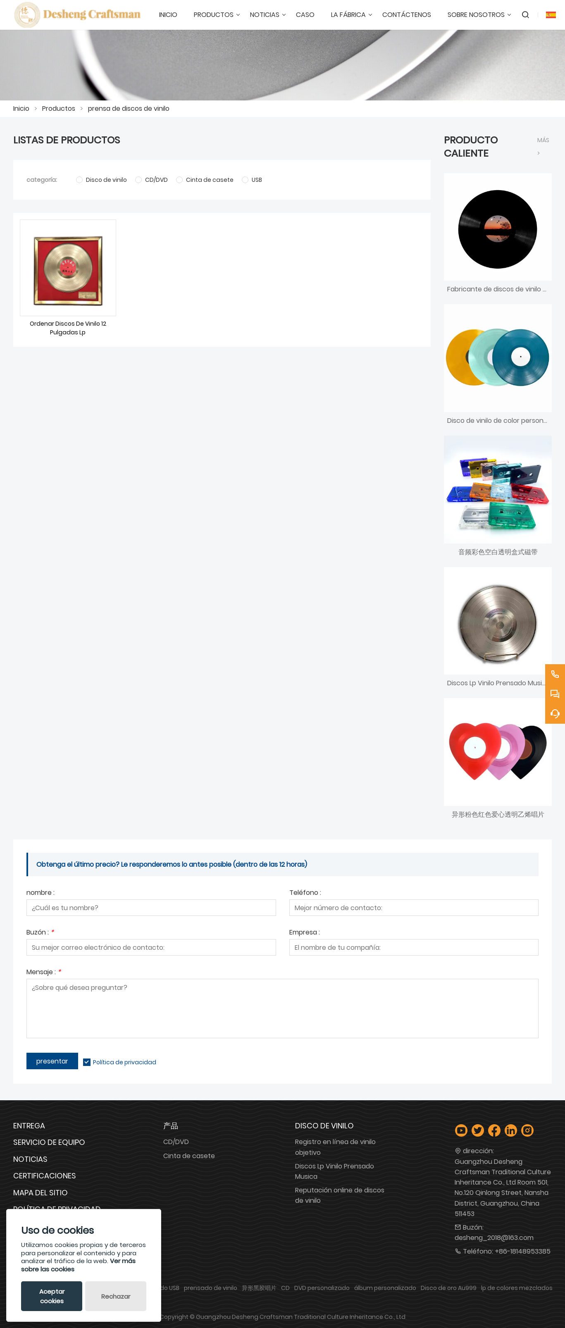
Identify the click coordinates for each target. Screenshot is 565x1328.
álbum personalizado (385, 1288)
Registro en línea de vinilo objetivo (335, 1147)
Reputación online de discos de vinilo (339, 1195)
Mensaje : (43, 973)
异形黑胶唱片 (259, 1288)
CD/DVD (176, 1142)
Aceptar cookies (51, 1296)
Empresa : (304, 933)
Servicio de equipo (49, 1142)
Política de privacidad (124, 1062)
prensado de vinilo (210, 1288)
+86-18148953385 (523, 1251)
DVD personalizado (322, 1288)
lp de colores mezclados (517, 1288)
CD (285, 1288)
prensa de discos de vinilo (128, 108)
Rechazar (115, 1296)
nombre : (40, 893)
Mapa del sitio (40, 1192)
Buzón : (40, 933)
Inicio (21, 108)
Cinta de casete (189, 1156)
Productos (58, 108)
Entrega (29, 1126)
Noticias (30, 1159)
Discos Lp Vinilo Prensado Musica (334, 1171)
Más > (543, 146)
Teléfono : (305, 893)
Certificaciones (44, 1176)
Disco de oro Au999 (449, 1288)
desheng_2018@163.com (494, 1237)
